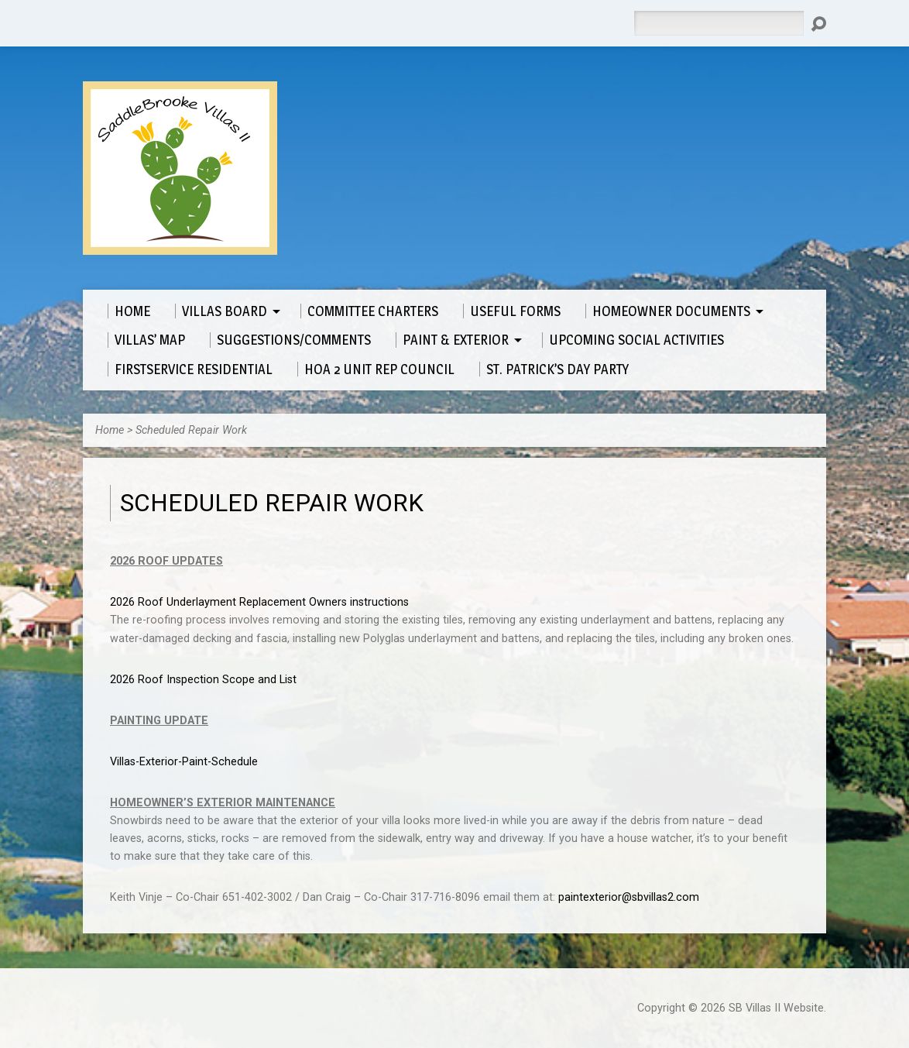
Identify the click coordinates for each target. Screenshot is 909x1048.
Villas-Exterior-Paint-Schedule (184, 761)
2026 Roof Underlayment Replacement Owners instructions (259, 602)
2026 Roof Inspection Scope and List (203, 679)
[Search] (718, 23)
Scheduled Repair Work (191, 430)
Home (109, 430)
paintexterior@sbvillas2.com (628, 897)
